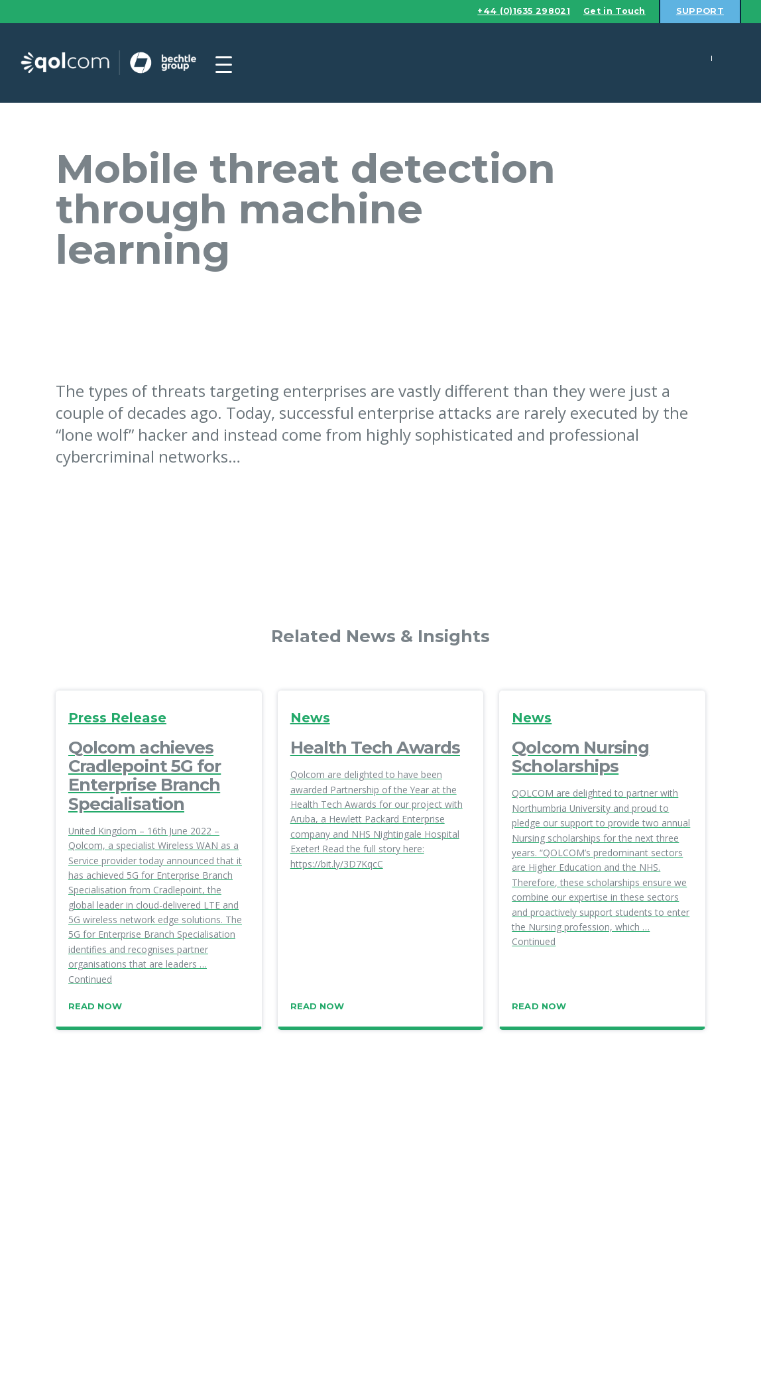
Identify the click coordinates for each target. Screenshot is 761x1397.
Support (699, 11)
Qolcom (119, 63)
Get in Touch (613, 11)
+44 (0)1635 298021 (518, 11)
